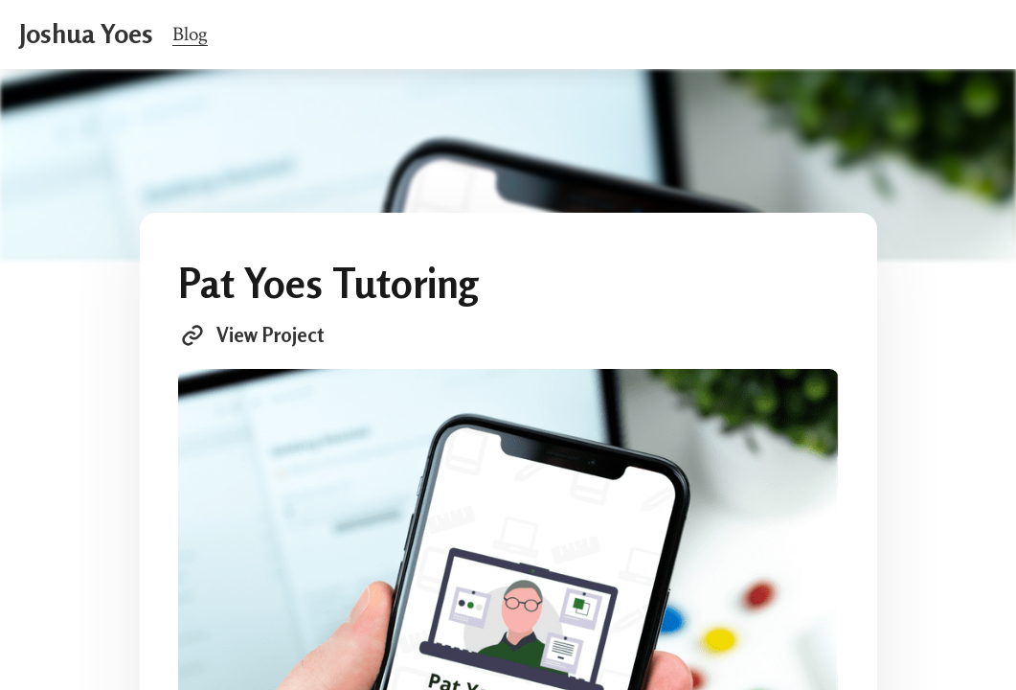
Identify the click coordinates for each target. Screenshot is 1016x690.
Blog (190, 34)
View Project (251, 335)
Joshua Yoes (86, 33)
